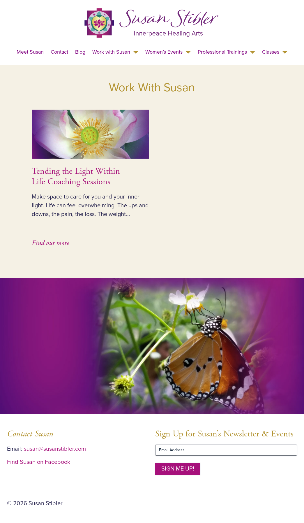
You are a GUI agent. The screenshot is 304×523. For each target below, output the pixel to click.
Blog (80, 52)
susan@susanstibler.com (55, 448)
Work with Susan (111, 52)
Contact (59, 52)
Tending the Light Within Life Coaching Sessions (76, 176)
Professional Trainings (222, 52)
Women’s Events (164, 52)
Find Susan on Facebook (38, 462)
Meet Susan (30, 52)
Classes (270, 52)
